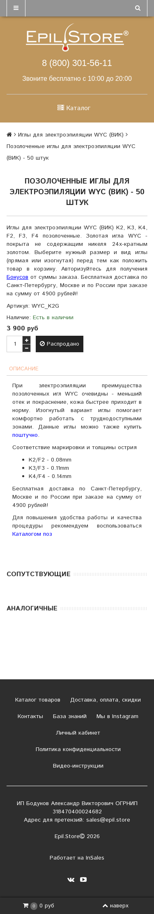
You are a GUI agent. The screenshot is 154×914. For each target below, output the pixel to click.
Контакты (29, 716)
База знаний (69, 716)
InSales (95, 858)
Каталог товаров (36, 700)
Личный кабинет (77, 733)
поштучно (25, 435)
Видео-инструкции (77, 766)
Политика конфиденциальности (77, 749)
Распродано (59, 344)
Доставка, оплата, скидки (104, 700)
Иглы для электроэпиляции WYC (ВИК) (71, 135)
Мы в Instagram (116, 716)
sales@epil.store (108, 820)
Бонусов (17, 277)
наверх (115, 906)
